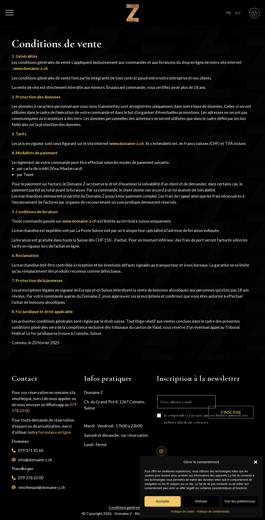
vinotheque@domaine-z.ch (41, 487)
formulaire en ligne (54, 432)
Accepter (163, 501)
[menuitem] (9, 10)
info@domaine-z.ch (35, 459)
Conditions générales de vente (132, 507)
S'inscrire (234, 408)
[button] (255, 462)
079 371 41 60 (30, 450)
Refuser (201, 501)
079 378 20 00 (30, 477)
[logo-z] (133, 13)
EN (237, 13)
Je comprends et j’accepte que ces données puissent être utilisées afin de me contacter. (206, 419)
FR (228, 13)
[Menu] (9, 10)
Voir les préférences (239, 501)
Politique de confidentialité (213, 511)
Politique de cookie (182, 511)
